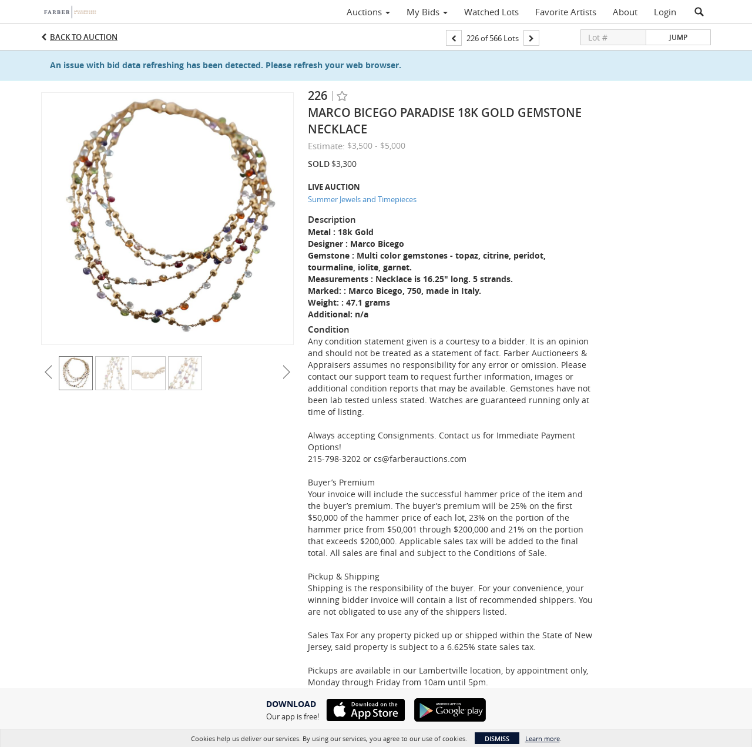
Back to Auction (84, 37)
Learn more (542, 738)
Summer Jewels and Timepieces (362, 199)
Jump (678, 37)
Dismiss (497, 738)
